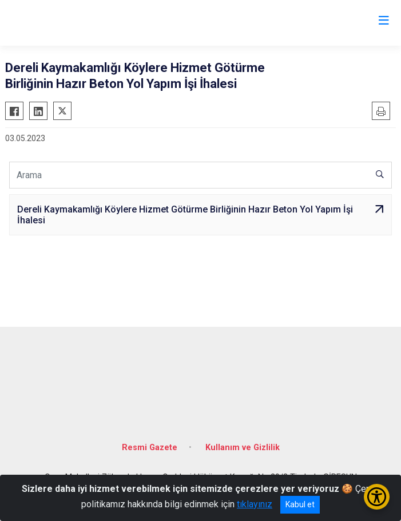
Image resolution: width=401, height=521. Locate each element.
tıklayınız (254, 504)
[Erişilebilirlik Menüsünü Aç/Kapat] (377, 497)
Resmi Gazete (149, 447)
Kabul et (300, 504)
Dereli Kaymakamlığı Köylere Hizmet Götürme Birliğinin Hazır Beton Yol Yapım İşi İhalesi (185, 215)
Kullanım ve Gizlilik (242, 447)
